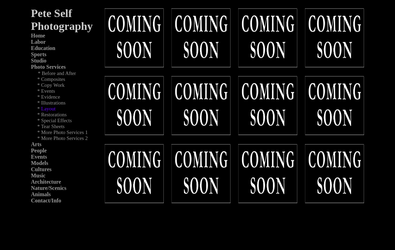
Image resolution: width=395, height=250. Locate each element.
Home (38, 36)
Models (39, 163)
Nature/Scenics (48, 188)
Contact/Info (46, 200)
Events (39, 157)
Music (38, 175)
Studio (38, 61)
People (39, 150)
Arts (36, 144)
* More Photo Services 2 (62, 138)
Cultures (41, 169)
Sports (38, 54)
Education (43, 48)
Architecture (46, 182)
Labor (38, 42)
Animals (41, 194)
